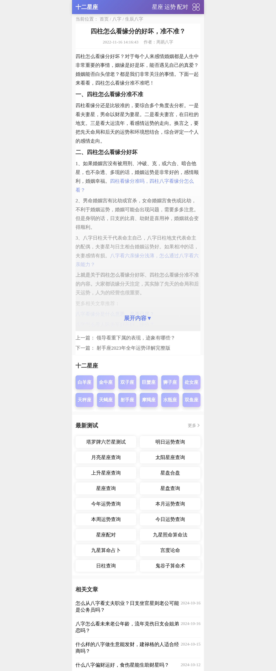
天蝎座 (106, 399)
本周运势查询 (106, 519)
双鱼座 (191, 399)
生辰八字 (134, 19)
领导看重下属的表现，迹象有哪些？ (135, 338)
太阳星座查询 (170, 457)
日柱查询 (106, 565)
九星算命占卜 (106, 550)
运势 (170, 7)
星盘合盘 (170, 473)
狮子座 (170, 382)
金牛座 (106, 382)
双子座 (127, 382)
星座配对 (106, 535)
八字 (116, 19)
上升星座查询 (106, 473)
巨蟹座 (149, 382)
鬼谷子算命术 (170, 565)
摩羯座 (149, 399)
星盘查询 (170, 488)
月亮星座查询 (106, 457)
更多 (192, 425)
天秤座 (84, 399)
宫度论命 (170, 550)
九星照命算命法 (170, 535)
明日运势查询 (170, 442)
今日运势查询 (170, 519)
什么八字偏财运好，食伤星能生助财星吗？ (122, 665)
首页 (104, 19)
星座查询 (106, 488)
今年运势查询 (106, 504)
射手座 (127, 399)
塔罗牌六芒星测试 (106, 442)
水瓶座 (170, 399)
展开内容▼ (138, 318)
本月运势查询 (170, 504)
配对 (182, 7)
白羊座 (84, 382)
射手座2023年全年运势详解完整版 (133, 348)
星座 (157, 7)
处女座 (191, 382)
